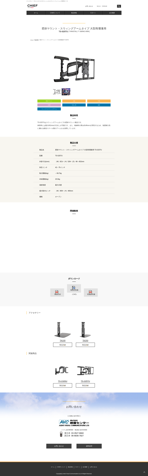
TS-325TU (85, 377)
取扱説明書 (90, 291)
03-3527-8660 (77, 429)
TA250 (85, 336)
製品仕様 (57, 291)
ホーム (36, 13)
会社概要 (112, 13)
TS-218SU (62, 377)
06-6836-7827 (77, 432)
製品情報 (74, 13)
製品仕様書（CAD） (74, 291)
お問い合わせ (89, 6)
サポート (93, 13)
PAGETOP (144, 472)
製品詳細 (62, 341)
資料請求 (89, 442)
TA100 (62, 336)
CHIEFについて (55, 13)
